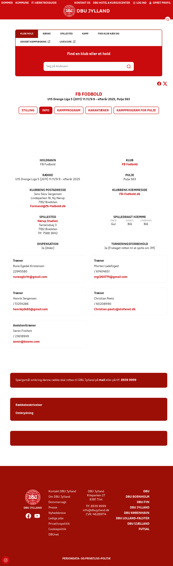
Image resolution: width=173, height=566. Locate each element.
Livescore (67, 41)
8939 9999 (128, 380)
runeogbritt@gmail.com (30, 277)
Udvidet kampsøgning (35, 41)
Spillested (47, 217)
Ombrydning (24, 413)
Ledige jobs (56, 518)
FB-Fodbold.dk (129, 194)
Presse (52, 507)
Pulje (129, 175)
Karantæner (98, 110)
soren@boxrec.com (26, 341)
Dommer (7, 3)
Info (45, 110)
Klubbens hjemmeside (129, 190)
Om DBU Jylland (59, 496)
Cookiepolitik (57, 529)
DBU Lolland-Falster (132, 518)
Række (47, 175)
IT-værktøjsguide (44, 3)
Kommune (22, 3)
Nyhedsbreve (57, 513)
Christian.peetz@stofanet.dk (114, 309)
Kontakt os (82, 3)
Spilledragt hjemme (129, 217)
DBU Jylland (139, 507)
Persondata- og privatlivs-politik (86, 559)
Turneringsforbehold (129, 244)
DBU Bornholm (137, 496)
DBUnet (53, 534)
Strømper (146, 221)
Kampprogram (68, 110)
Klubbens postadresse (48, 190)
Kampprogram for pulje (136, 110)
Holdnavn (48, 160)
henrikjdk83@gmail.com (30, 309)
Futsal (144, 529)
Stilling (28, 110)
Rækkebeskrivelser (29, 405)
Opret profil (160, 2)
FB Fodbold (130, 164)
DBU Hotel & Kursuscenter (111, 3)
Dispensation (47, 244)
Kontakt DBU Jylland (62, 491)
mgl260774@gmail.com (110, 277)
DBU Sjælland (138, 523)
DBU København (136, 513)
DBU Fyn (143, 502)
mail (102, 380)
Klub (129, 160)
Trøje (113, 221)
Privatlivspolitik (59, 523)
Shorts (130, 221)
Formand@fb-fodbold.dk (48, 206)
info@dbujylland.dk (96, 510)
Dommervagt (57, 502)
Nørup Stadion (48, 221)
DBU (146, 491)
